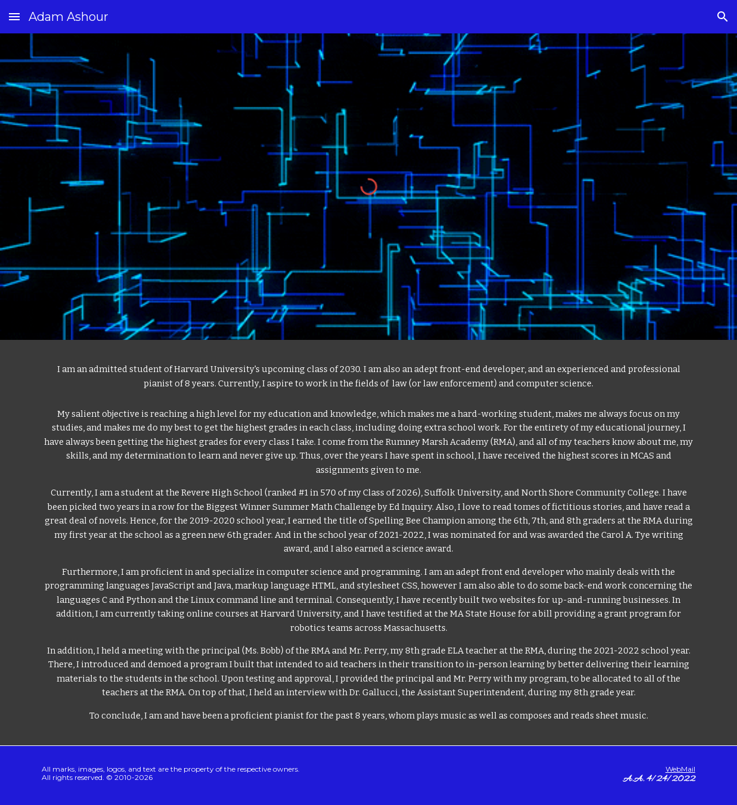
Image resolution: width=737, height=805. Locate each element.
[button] (14, 16)
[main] (368, 376)
